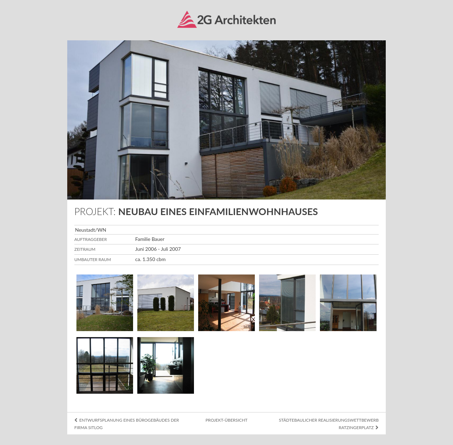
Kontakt (17, 104)
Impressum (14, 423)
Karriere (17, 86)
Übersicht (20, 33)
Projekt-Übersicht (227, 420)
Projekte (17, 69)
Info (11, 51)
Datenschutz (16, 430)
